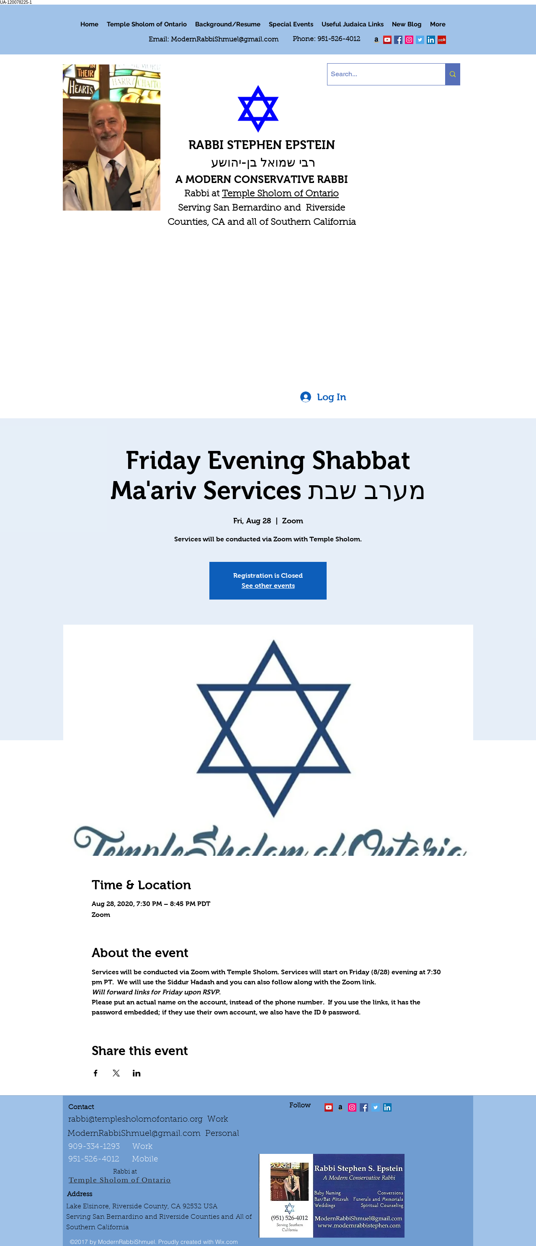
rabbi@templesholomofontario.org (135, 1119)
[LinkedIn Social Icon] (431, 40)
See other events (268, 585)
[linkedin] (409, 40)
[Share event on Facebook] (96, 1073)
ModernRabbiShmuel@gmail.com (224, 39)
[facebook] (398, 40)
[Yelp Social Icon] (442, 40)
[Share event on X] (116, 1073)
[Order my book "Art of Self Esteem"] (376, 40)
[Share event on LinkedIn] (137, 1073)
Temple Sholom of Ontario (280, 194)
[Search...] (379, 74)
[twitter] (387, 40)
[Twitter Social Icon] (420, 40)
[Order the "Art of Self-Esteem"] (340, 1107)
